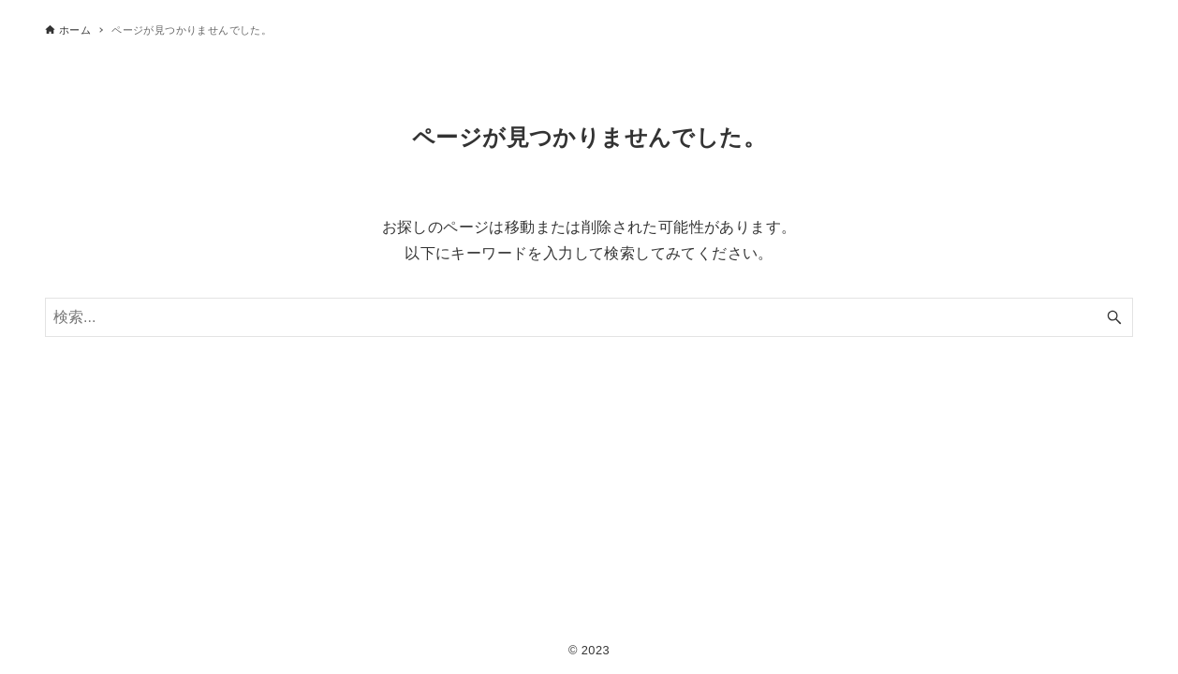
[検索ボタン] (1114, 317)
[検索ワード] (589, 317)
